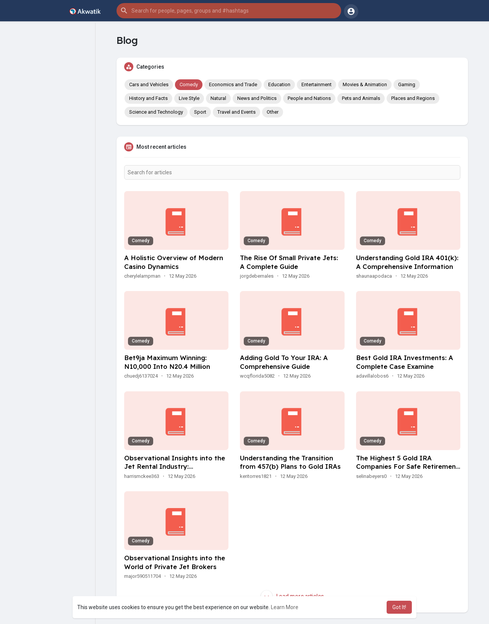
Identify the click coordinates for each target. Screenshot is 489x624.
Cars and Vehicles (148, 84)
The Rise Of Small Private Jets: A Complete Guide (289, 262)
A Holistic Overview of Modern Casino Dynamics (173, 262)
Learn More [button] (284, 607)
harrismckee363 (141, 476)
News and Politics (257, 98)
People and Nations (309, 98)
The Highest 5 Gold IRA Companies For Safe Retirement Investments (407, 466)
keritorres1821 (256, 476)
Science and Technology (156, 112)
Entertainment (316, 84)
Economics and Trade (233, 84)
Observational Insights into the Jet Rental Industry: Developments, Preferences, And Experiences (174, 471)
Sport (200, 112)
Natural (218, 98)
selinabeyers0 (371, 476)
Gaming (406, 84)
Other (273, 112)
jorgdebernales (257, 276)
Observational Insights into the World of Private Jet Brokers (174, 562)
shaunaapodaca (374, 276)
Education (279, 84)
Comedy (189, 84)
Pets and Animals (361, 98)
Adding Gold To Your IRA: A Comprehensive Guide (284, 362)
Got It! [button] (399, 607)
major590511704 (142, 576)
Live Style (189, 98)
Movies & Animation (365, 84)
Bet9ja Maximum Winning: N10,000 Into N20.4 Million (167, 362)
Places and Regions (413, 98)
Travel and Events (236, 112)
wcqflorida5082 (257, 376)
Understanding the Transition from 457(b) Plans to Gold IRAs (290, 462)
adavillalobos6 (372, 376)
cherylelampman (142, 276)
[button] (229, 10)
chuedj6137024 (141, 376)
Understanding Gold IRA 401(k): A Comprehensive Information (407, 262)
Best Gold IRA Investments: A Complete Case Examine (404, 362)
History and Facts (148, 98)
